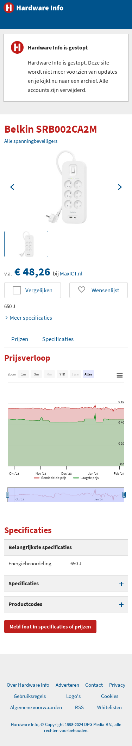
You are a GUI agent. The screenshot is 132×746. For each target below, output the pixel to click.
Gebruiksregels (30, 696)
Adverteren (67, 684)
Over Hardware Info (28, 684)
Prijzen (19, 339)
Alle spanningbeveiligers (30, 141)
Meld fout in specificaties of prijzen (50, 626)
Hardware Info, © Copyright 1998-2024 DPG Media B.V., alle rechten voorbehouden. (66, 727)
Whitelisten (109, 707)
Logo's (73, 696)
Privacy (117, 684)
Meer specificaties (28, 317)
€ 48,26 (32, 272)
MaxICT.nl (71, 273)
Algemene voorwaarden (36, 707)
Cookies (109, 696)
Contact (94, 684)
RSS (79, 707)
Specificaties (58, 339)
